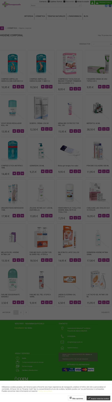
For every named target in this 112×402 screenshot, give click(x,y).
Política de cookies (45, 391)
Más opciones (76, 398)
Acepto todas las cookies (98, 398)
